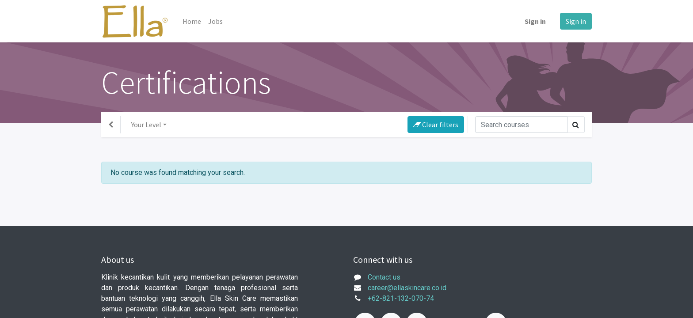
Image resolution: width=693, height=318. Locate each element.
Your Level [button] (146, 124)
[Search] (521, 124)
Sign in (535, 21)
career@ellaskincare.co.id (407, 288)
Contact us (384, 277)
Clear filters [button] (435, 124)
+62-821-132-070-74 (401, 298)
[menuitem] (192, 21)
